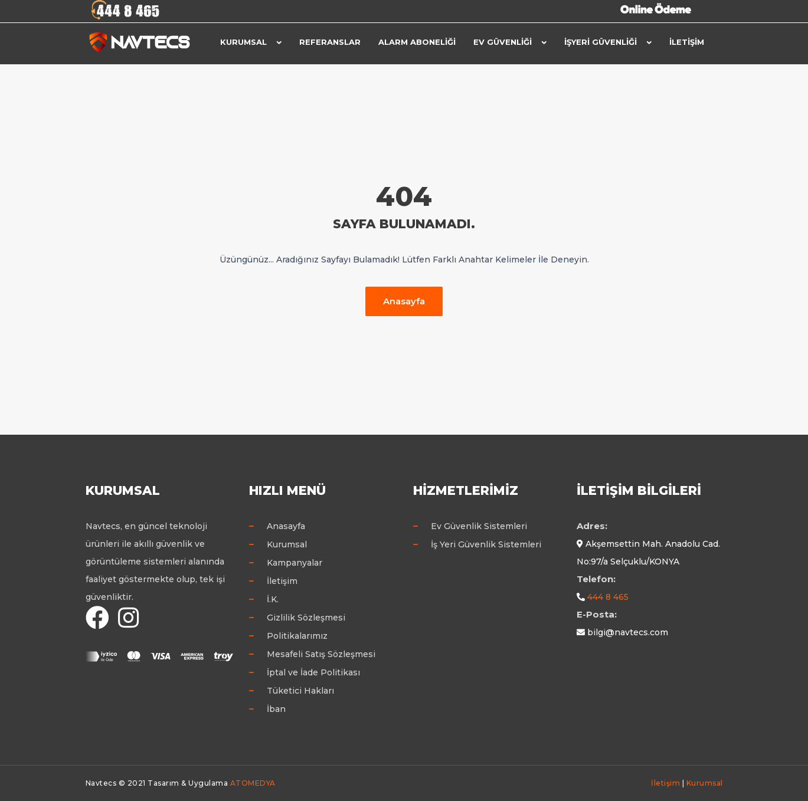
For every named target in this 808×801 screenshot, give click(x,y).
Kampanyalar (294, 562)
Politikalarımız (297, 636)
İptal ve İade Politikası (313, 672)
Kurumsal (243, 42)
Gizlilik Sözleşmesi (306, 617)
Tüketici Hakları (300, 690)
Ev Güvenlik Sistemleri (479, 526)
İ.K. (273, 599)
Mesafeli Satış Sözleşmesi (321, 654)
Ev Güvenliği (502, 42)
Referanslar (330, 42)
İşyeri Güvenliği (600, 42)
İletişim (686, 42)
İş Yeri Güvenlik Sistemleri (486, 544)
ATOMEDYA (253, 783)
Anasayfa (404, 301)
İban (276, 709)
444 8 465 (608, 597)
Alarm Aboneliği (417, 42)
